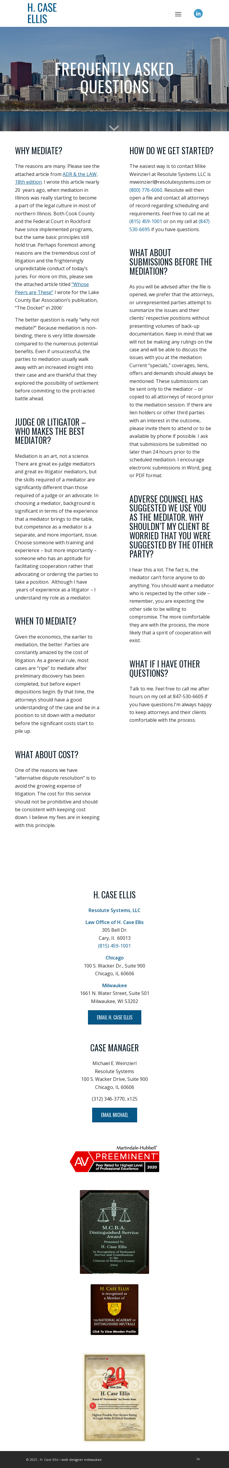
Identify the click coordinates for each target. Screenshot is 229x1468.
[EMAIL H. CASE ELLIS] (114, 1017)
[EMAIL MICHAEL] (114, 1115)
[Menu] (178, 13)
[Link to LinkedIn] (198, 13)
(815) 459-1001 (145, 221)
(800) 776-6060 (145, 190)
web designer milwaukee (81, 1459)
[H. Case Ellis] (114, 13)
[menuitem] (178, 13)
